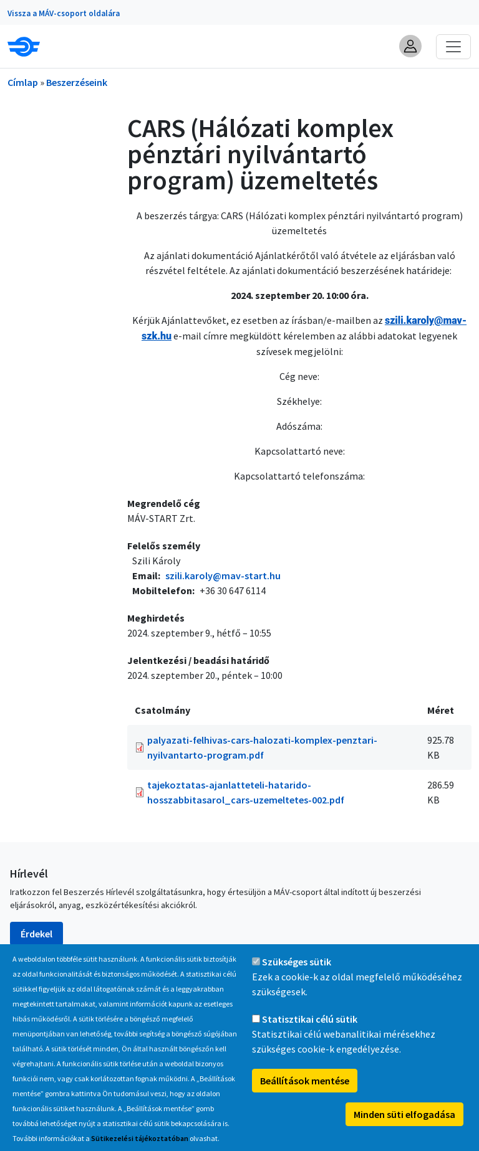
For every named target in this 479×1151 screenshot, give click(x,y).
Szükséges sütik (296, 975)
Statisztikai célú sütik (309, 1032)
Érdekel (36, 933)
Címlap (22, 82)
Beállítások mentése (304, 1094)
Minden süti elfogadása (404, 1128)
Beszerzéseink (76, 82)
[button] (410, 46)
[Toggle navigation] (453, 46)
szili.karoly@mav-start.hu (223, 575)
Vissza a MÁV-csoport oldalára (63, 13)
